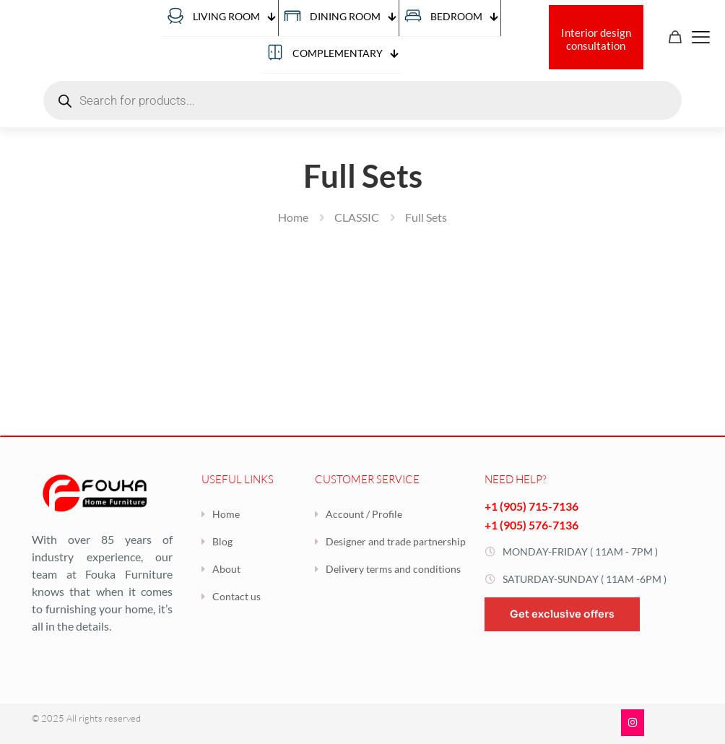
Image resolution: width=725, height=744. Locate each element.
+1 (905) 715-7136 (531, 506)
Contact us (236, 596)
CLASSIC (356, 217)
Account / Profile (364, 514)
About (226, 569)
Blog (222, 541)
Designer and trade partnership (396, 541)
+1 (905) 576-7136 (531, 525)
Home (293, 217)
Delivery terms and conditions (393, 569)
